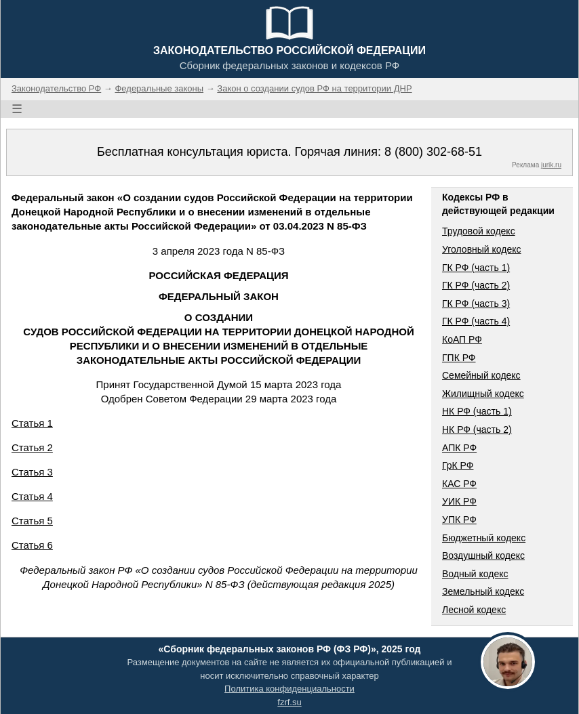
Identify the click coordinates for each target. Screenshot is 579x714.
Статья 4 (32, 496)
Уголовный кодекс (481, 249)
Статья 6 (32, 545)
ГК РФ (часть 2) (476, 285)
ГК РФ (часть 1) (476, 267)
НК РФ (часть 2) (477, 429)
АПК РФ (459, 447)
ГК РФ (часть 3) (476, 303)
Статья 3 (32, 472)
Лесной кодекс (474, 609)
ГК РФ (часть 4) (476, 321)
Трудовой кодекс (478, 231)
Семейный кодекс (481, 375)
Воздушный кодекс (483, 555)
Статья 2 (32, 447)
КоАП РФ (462, 339)
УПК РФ (459, 519)
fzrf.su (289, 702)
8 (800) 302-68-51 (433, 152)
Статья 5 (32, 520)
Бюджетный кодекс (483, 537)
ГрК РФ (457, 465)
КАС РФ (459, 483)
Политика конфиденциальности (289, 689)
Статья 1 (32, 423)
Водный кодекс (475, 573)
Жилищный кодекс (483, 393)
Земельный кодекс (483, 591)
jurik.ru (551, 165)
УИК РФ (459, 501)
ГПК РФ (459, 357)
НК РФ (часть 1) (477, 411)
